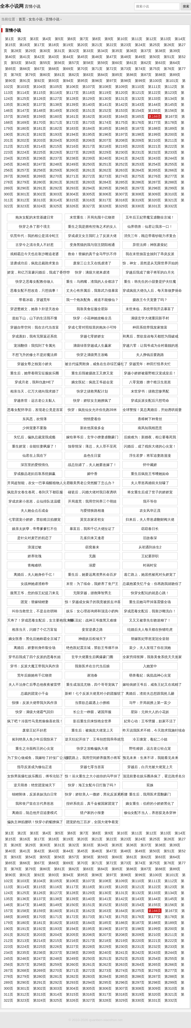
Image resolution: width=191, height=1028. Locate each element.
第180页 (23, 128)
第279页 (23, 182)
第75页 (154, 69)
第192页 (39, 134)
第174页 (105, 122)
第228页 (88, 152)
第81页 (59, 75)
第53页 (16, 63)
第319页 (138, 200)
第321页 (170, 200)
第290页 (23, 188)
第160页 (55, 116)
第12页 (151, 39)
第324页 (39, 206)
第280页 (39, 182)
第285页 (121, 182)
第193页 (55, 134)
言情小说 (52, 19)
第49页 (140, 57)
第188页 (154, 128)
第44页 (68, 57)
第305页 (88, 194)
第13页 (165, 39)
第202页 (23, 140)
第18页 (53, 45)
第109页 (121, 87)
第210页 (154, 140)
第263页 (121, 170)
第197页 (121, 134)
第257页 (23, 170)
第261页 (88, 170)
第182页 (55, 128)
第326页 (72, 206)
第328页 (105, 206)
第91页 (24, 81)
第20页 (82, 45)
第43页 (53, 57)
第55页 (45, 63)
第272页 (88, 176)
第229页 (105, 152)
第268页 (23, 176)
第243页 (154, 158)
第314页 (55, 200)
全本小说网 (12, 6)
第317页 (105, 200)
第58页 (88, 63)
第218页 (105, 146)
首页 (22, 19)
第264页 (138, 170)
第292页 (55, 188)
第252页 (121, 164)
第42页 (39, 57)
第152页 (105, 111)
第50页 (154, 57)
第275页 (138, 176)
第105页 (55, 87)
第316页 (88, 200)
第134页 (170, 99)
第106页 (72, 87)
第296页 (121, 188)
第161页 (72, 116)
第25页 (154, 45)
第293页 (72, 188)
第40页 (10, 57)
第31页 (59, 51)
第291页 (39, 188)
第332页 (170, 206)
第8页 (96, 39)
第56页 (59, 63)
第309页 (154, 194)
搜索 (186, 6)
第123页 (170, 93)
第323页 (23, 206)
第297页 (138, 188)
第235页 (23, 158)
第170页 (39, 122)
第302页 (39, 194)
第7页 (84, 39)
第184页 (88, 128)
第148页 (39, 111)
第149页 (55, 111)
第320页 (154, 200)
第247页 (39, 164)
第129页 (88, 99)
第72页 (111, 69)
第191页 (23, 134)
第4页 (46, 39)
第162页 (88, 116)
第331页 (154, 206)
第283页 (88, 182)
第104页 (39, 87)
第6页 (71, 39)
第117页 (72, 93)
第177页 (154, 122)
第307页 (121, 194)
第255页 (170, 164)
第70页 (82, 69)
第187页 (138, 128)
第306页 (105, 194)
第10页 (122, 39)
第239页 (88, 158)
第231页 (138, 152)
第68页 (53, 69)
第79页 (30, 75)
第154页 (138, 111)
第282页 (72, 182)
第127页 (55, 99)
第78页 (16, 75)
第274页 (121, 176)
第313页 (39, 200)
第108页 (105, 87)
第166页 (154, 116)
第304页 (72, 194)
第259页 (55, 170)
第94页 (68, 81)
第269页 (39, 176)
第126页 (39, 99)
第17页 (39, 45)
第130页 (105, 99)
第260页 (72, 170)
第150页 (72, 111)
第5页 (59, 39)
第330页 (138, 206)
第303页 (55, 194)
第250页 (88, 164)
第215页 (55, 146)
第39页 (174, 51)
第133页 (154, 99)
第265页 (154, 170)
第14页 (180, 39)
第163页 (105, 116)
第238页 (72, 158)
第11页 (136, 39)
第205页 (72, 140)
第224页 (23, 152)
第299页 (170, 188)
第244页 (170, 158)
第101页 (172, 81)
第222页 (170, 146)
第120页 (121, 93)
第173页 (88, 122)
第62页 (146, 63)
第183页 (72, 128)
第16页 (24, 45)
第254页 (154, 164)
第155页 (154, 111)
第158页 (23, 116)
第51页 (169, 57)
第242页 (138, 158)
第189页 (170, 128)
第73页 (125, 69)
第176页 (138, 122)
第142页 (121, 105)
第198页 (138, 134)
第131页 (121, 99)
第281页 (55, 182)
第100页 (155, 81)
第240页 (105, 158)
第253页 (138, 164)
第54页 (30, 63)
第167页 (171, 116)
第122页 (154, 93)
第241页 (121, 158)
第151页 (88, 111)
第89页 (174, 75)
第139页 (72, 105)
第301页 (23, 194)
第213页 (23, 146)
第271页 (72, 176)
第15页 (10, 45)
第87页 (146, 75)
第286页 (138, 182)
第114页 (23, 93)
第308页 (138, 194)
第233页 (170, 152)
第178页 (170, 122)
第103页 (23, 87)
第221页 (154, 146)
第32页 (73, 51)
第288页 (170, 182)
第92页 (39, 81)
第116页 (55, 93)
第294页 (88, 188)
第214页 (39, 146)
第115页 (39, 93)
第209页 (138, 140)
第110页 (138, 87)
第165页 (138, 116)
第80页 (45, 75)
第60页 (117, 63)
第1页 (9, 39)
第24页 (140, 45)
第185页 (105, 128)
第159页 (39, 116)
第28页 (16, 51)
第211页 (170, 140)
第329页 (121, 206)
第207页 (105, 140)
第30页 (45, 51)
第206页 (88, 140)
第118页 (88, 93)
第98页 (125, 81)
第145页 (170, 105)
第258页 (39, 170)
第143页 (138, 105)
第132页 (138, 99)
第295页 (105, 188)
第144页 (154, 105)
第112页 (170, 87)
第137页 (39, 105)
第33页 (88, 51)
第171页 (55, 122)
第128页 (72, 99)
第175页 (121, 122)
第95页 (82, 81)
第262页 (105, 170)
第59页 (102, 63)
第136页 (23, 105)
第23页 (125, 45)
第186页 (121, 128)
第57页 (73, 63)
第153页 (121, 111)
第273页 (105, 176)
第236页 (39, 158)
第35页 (117, 51)
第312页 (23, 200)
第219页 (121, 146)
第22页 (111, 45)
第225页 (39, 152)
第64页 (174, 63)
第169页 (23, 122)
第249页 (72, 164)
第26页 (169, 45)
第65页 (10, 69)
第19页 (68, 45)
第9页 (108, 39)
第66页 (24, 69)
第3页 (34, 39)
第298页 (154, 188)
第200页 (170, 134)
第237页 (55, 158)
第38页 (160, 51)
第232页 (154, 152)
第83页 (88, 75)
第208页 (121, 140)
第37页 (146, 51)
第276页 (154, 176)
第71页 (97, 69)
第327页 (88, 206)
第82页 (73, 75)
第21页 (97, 45)
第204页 (55, 140)
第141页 (105, 105)
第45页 (82, 57)
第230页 (121, 152)
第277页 (170, 176)
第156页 (170, 111)
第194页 (72, 134)
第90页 (10, 81)
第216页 (72, 146)
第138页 (55, 105)
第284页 (105, 182)
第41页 (24, 57)
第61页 (131, 63)
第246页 (23, 164)
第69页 (68, 69)
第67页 (39, 69)
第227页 (72, 152)
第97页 (111, 81)
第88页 (160, 75)
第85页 (117, 75)
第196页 (105, 134)
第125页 (23, 99)
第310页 (170, 194)
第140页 (88, 105)
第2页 (21, 39)
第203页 (39, 140)
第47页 (111, 57)
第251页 (105, 164)
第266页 (170, 170)
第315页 (72, 200)
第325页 (55, 206)
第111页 (154, 87)
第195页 (88, 134)
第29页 (30, 51)
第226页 (55, 152)
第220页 (138, 146)
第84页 (102, 75)
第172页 (72, 122)
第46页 (97, 57)
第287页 (154, 182)
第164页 (121, 116)
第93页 (53, 81)
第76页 (169, 69)
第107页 (88, 87)
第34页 (102, 51)
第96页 (97, 81)
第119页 (105, 93)
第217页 (88, 146)
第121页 (138, 93)
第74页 (140, 69)
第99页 (140, 81)
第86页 (131, 75)
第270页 (55, 176)
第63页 (160, 63)
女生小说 (36, 19)
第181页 (39, 128)
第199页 (154, 134)
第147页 (23, 111)
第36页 (131, 51)
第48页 (125, 57)
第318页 (121, 200)
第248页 (55, 164)
